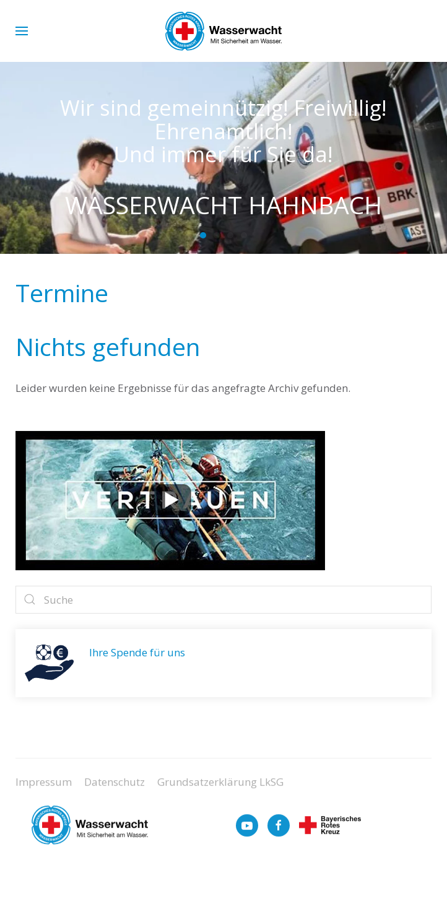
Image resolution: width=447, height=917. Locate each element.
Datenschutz (114, 787)
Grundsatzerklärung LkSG (220, 787)
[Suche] (223, 600)
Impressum (43, 787)
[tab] (203, 235)
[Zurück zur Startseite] (223, 31)
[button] (21, 31)
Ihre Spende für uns (137, 652)
